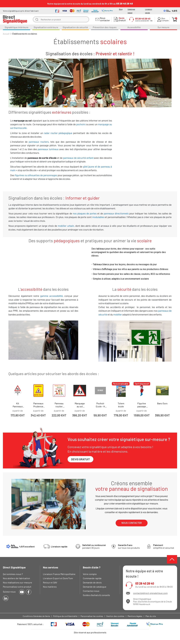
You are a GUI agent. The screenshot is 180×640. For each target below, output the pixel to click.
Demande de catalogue (94, 586)
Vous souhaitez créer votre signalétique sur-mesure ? (119, 439)
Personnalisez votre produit (17, 586)
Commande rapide (92, 578)
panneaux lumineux (48, 149)
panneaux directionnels (116, 213)
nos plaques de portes (85, 213)
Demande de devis (92, 582)
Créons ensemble (131, 486)
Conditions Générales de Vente (36, 616)
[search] (37, 19)
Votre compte (90, 574)
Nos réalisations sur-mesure (17, 582)
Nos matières (50, 586)
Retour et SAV (50, 582)
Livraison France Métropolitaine (59, 574)
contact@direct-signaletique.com (150, 593)
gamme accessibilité (51, 295)
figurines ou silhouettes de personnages (36, 175)
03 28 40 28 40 (144, 583)
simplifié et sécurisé (163, 546)
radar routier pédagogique (58, 133)
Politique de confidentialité (65, 616)
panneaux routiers (38, 141)
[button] (80, 459)
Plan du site (150, 616)
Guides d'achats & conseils (96, 595)
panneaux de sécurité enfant (78, 157)
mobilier (117, 314)
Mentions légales (135, 616)
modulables (98, 217)
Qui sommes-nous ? (13, 574)
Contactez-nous (91, 590)
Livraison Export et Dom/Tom (58, 578)
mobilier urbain (66, 225)
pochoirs (80, 124)
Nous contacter (104, 19)
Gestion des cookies (115, 616)
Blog (120, 9)
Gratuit (122, 19)
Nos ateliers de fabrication (16, 578)
